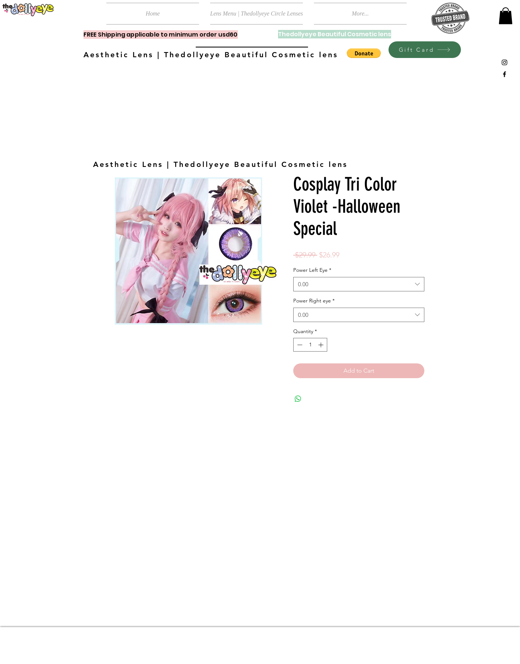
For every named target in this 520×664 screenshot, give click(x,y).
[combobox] (358, 284)
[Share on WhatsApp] (298, 398)
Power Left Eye (312, 270)
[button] (506, 15)
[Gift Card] (425, 49)
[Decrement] (299, 344)
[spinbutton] (310, 344)
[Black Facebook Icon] (504, 74)
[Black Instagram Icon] (504, 62)
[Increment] (321, 344)
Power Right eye (314, 300)
